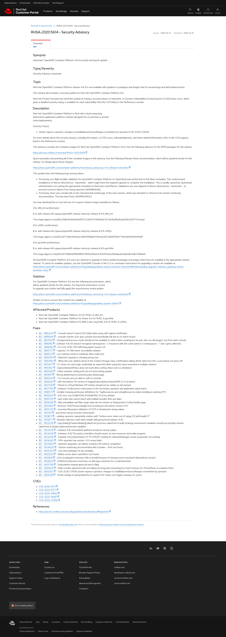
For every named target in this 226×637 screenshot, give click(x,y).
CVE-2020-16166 (48, 496)
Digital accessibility (84, 631)
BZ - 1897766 (46, 388)
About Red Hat (26, 622)
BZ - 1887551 (45, 340)
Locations (56, 622)
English (198, 11)
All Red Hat (208, 11)
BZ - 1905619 (46, 457)
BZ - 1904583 (46, 443)
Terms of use (43, 631)
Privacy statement (27, 631)
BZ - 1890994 (46, 360)
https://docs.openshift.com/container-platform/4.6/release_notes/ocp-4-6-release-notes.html (80, 167)
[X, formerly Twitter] (171, 549)
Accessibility (84, 578)
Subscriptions (10, 3)
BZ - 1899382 (46, 405)
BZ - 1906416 (46, 474)
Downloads (25, 3)
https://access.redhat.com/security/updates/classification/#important (73, 511)
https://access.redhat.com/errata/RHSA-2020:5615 (59, 152)
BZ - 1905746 (46, 464)
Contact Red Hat (70, 622)
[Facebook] (164, 549)
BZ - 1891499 (46, 371)
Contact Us (49, 567)
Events (45, 622)
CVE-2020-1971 (47, 486)
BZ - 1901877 (46, 419)
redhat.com (119, 567)
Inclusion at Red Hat (104, 622)
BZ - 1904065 (46, 436)
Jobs (37, 622)
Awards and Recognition (90, 583)
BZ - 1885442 (46, 333)
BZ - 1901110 (45, 412)
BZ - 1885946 (46, 336)
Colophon (83, 588)
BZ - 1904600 (46, 447)
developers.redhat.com (124, 572)
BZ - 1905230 (46, 454)
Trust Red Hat (85, 567)
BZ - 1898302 (46, 395)
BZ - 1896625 (46, 381)
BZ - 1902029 (46, 423)
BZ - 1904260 (46, 440)
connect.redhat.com (123, 578)
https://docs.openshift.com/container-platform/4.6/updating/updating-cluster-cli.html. (76, 303)
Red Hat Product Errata (41, 25)
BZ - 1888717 (46, 350)
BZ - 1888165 (45, 343)
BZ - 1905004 (46, 450)
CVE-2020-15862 (48, 493)
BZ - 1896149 (46, 378)
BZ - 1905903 (46, 468)
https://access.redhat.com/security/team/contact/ (122, 524)
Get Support (58, 3)
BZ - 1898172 (45, 392)
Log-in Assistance (52, 578)
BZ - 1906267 (46, 471)
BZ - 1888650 (46, 347)
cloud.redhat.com (122, 583)
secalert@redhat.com (68, 524)
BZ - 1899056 (46, 402)
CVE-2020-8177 (47, 489)
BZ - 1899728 (46, 409)
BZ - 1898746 (46, 398)
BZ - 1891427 (46, 364)
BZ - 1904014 (46, 430)
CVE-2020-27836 (48, 500)
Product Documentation (20, 588)
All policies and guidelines (62, 631)
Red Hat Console (41, 3)
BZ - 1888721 (45, 354)
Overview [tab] (38, 43)
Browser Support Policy (89, 572)
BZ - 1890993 (46, 357)
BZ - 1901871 (45, 416)
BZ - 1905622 (46, 461)
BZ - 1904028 (46, 433)
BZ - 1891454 (46, 367)
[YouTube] (158, 549)
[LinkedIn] (151, 549)
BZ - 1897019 (46, 385)
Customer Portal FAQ (53, 572)
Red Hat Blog (86, 622)
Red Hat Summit (139, 622)
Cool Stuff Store (122, 622)
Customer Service (17, 583)
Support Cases (15, 578)
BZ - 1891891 (45, 374)
